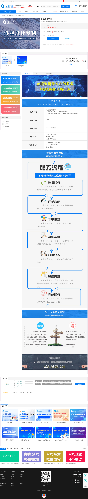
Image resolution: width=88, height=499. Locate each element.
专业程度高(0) (68, 383)
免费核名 (36, 11)
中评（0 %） (20, 383)
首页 (20, 11)
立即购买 (53, 38)
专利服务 (63, 31)
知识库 (3, 448)
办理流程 (38, 73)
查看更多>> (85, 448)
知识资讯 (22, 471)
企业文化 (2, 476)
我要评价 (79, 384)
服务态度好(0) (39, 381)
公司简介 (2, 474)
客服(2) (77, 482)
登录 (46, 1)
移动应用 (82, 1)
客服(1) (77, 480)
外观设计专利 (56, 31)
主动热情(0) (60, 383)
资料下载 (21, 483)
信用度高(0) (60, 381)
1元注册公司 (54, 11)
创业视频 (21, 478)
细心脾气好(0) (53, 383)
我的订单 (58, 1)
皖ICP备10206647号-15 (57, 492)
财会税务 (9, 448)
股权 (22, 448)
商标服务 (12, 478)
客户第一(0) (38, 383)
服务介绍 (27, 73)
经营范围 (43, 11)
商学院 (82, 11)
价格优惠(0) (46, 381)
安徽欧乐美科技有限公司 (46, 490)
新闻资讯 (21, 474)
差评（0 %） (20, 386)
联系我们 (2, 485)
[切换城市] (30, 6)
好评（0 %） (20, 381)
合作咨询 (74, 1)
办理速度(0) (67, 381)
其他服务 (12, 485)
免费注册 (52, 1)
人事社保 (27, 448)
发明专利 (49, 31)
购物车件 (66, 1)
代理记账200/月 (65, 11)
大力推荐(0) (45, 383)
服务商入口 (75, 11)
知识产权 (12, 483)
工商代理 (12, 474)
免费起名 (28, 11)
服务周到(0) (53, 381)
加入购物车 (67, 38)
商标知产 (16, 448)
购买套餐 (71, 64)
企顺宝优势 (49, 73)
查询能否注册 (65, 6)
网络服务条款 (3, 483)
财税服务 (12, 476)
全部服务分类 (8, 12)
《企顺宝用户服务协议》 (70, 44)
